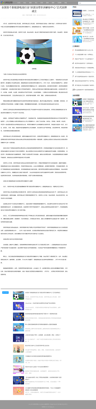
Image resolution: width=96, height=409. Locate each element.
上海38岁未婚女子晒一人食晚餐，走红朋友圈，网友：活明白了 (43, 335)
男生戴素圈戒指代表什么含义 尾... (84, 50)
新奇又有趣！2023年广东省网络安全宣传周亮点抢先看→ (88, 30)
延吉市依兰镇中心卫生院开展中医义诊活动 (37, 345)
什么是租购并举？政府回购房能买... (85, 89)
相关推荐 (5, 292)
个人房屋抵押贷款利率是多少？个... (85, 72)
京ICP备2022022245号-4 (62, 404)
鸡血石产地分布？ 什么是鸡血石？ (84, 59)
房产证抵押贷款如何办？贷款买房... (85, 76)
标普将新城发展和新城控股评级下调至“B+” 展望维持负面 (41, 313)
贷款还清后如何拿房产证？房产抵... (85, 81)
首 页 (18, 2)
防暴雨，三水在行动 (88, 10)
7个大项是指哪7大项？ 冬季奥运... (84, 54)
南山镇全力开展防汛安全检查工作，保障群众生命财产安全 (88, 21)
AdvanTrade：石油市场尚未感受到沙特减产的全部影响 (40, 303)
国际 (53, 2)
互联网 (59, 2)
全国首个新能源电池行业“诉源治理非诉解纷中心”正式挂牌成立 (42, 292)
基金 (65, 2)
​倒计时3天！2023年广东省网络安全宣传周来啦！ (88, 38)
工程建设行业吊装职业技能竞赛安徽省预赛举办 (38, 356)
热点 (24, 2)
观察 (30, 2)
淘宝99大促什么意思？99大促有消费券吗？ (37, 366)
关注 (36, 2)
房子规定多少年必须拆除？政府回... (85, 85)
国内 (47, 2)
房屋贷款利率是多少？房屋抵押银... (85, 67)
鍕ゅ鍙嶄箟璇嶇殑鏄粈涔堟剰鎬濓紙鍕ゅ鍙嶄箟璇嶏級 (41, 324)
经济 (42, 2)
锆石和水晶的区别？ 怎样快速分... (84, 63)
